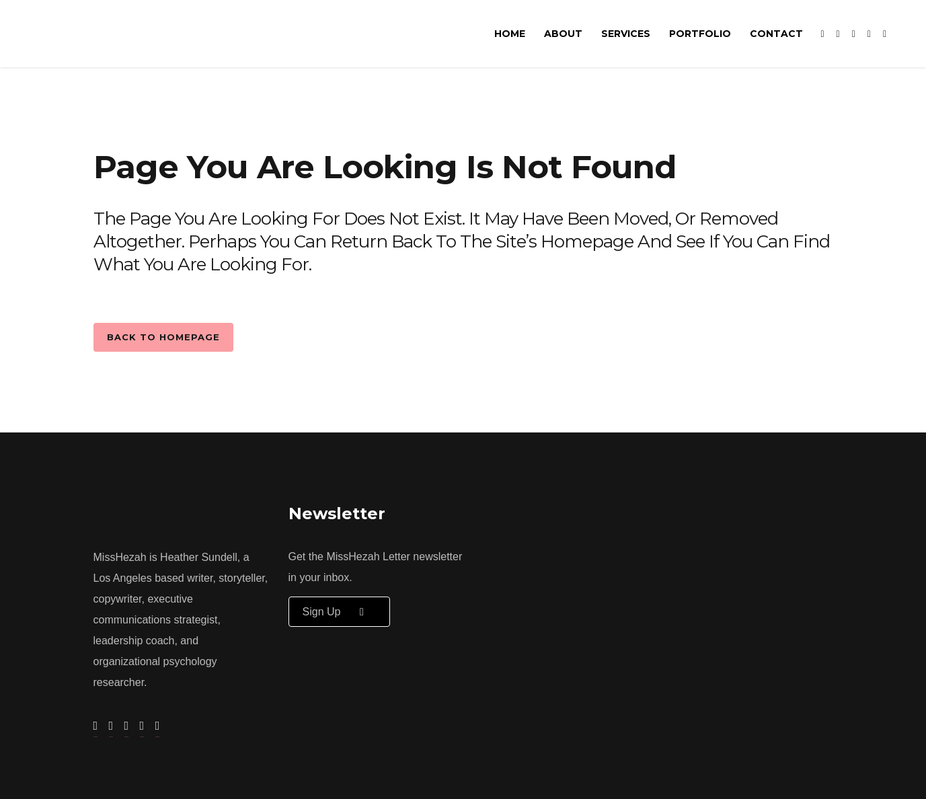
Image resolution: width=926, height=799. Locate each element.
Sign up (340, 611)
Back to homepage (163, 337)
